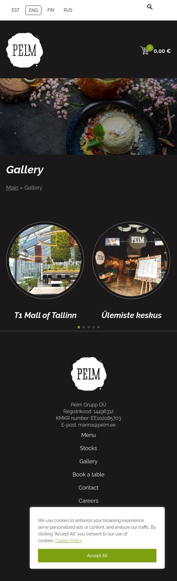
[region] (97, 538)
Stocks (88, 448)
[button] (79, 327)
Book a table (88, 474)
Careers (88, 501)
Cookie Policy (68, 540)
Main (12, 187)
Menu (88, 435)
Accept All (97, 555)
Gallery (88, 461)
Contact (88, 487)
